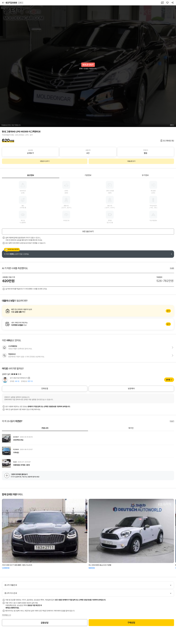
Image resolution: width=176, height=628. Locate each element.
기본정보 (88, 175)
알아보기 (88, 311)
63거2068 (14, 2)
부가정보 (145, 175)
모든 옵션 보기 (88, 231)
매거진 (131, 428)
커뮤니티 (45, 428)
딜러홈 (168, 380)
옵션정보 (30, 175)
